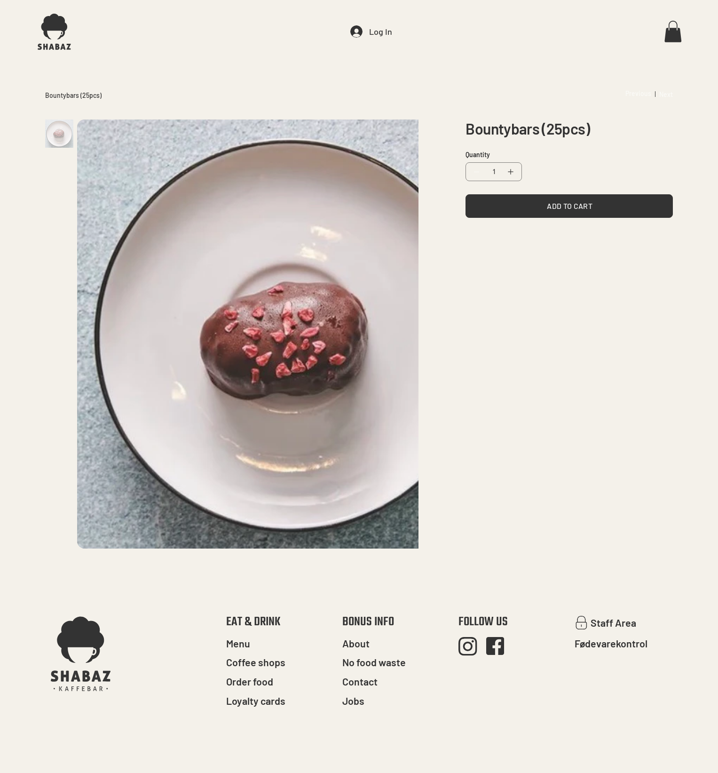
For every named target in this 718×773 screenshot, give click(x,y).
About (356, 643)
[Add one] (512, 171)
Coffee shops (255, 662)
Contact (360, 681)
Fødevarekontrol (611, 643)
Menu (238, 643)
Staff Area (613, 623)
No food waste (374, 662)
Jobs (353, 701)
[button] (673, 31)
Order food (249, 681)
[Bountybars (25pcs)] (73, 95)
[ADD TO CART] (569, 206)
